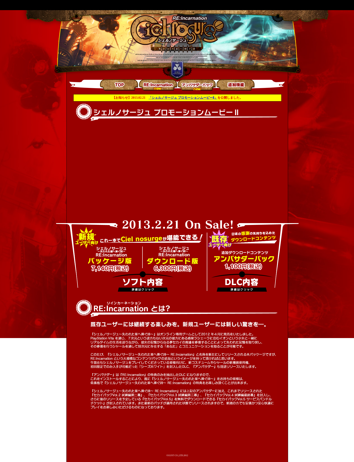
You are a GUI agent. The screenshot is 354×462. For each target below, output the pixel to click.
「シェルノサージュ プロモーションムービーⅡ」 (183, 97)
